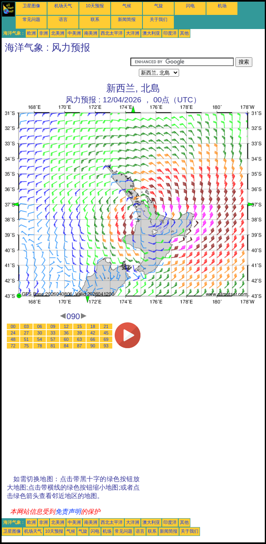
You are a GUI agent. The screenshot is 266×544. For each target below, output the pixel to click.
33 (53, 332)
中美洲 (74, 33)
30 (39, 332)
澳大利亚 (151, 33)
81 (53, 345)
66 (93, 339)
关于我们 (158, 19)
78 (39, 345)
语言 (63, 19)
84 (66, 345)
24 (13, 332)
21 (106, 326)
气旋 (158, 5)
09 (53, 326)
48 (13, 339)
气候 (126, 5)
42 (93, 332)
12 (66, 326)
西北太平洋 (112, 33)
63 (79, 339)
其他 (184, 33)
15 (79, 326)
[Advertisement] (66, 67)
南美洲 (90, 33)
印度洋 (170, 33)
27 (26, 332)
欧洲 (31, 33)
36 (66, 332)
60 (66, 339)
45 (106, 332)
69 (106, 339)
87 (79, 345)
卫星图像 (31, 5)
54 (39, 339)
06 (39, 326)
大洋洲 (132, 33)
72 (13, 345)
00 (13, 326)
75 (26, 345)
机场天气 (63, 5)
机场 (222, 5)
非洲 (43, 33)
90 (93, 345)
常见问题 (31, 19)
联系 (95, 19)
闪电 (190, 5)
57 (53, 339)
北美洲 (57, 33)
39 (79, 332)
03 (26, 326)
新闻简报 (127, 19)
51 (26, 339)
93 (106, 345)
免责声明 (68, 511)
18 (93, 326)
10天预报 (95, 5)
